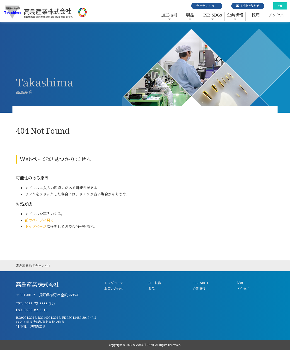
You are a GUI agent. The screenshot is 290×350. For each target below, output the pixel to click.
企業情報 (235, 15)
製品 (190, 15)
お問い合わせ (250, 6)
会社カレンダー (207, 6)
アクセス (276, 15)
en (280, 5)
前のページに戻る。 (41, 220)
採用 (256, 15)
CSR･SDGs (212, 15)
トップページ (35, 226)
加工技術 (169, 15)
